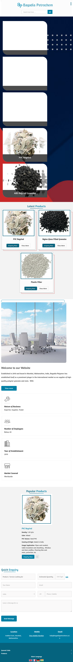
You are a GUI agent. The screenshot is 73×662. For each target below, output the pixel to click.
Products (4, 653)
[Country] (18, 594)
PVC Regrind (25, 157)
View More (25, 246)
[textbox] (60, 577)
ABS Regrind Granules (25, 193)
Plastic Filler (36, 282)
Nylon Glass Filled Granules (54, 239)
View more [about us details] (9, 388)
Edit (67, 577)
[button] (36, 636)
